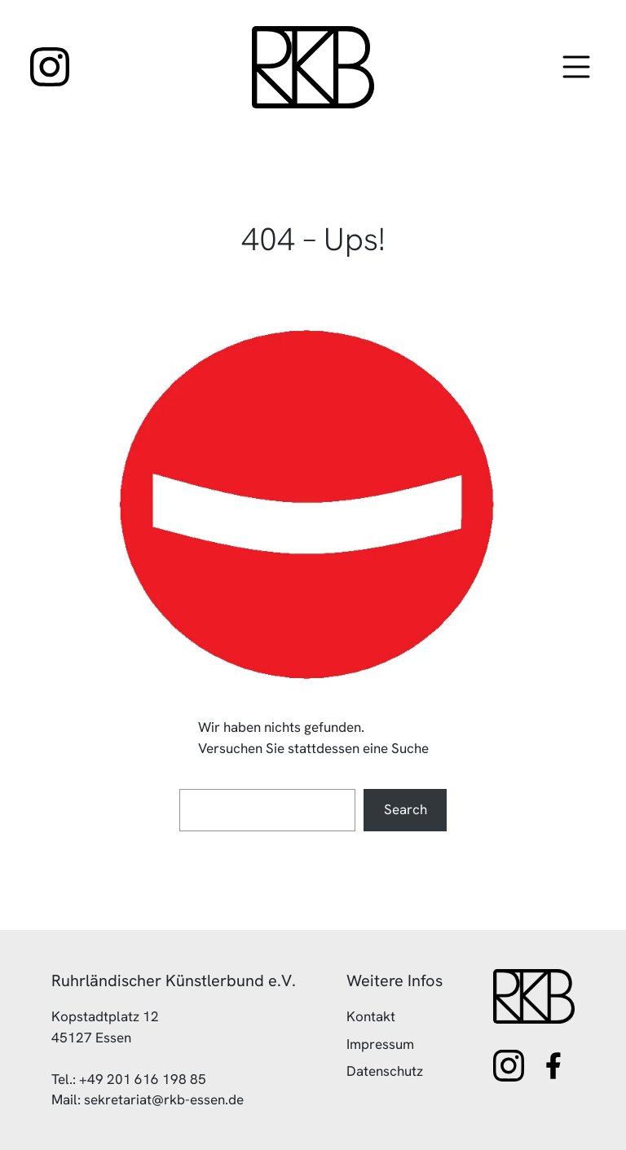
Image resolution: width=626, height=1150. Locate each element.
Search (405, 809)
